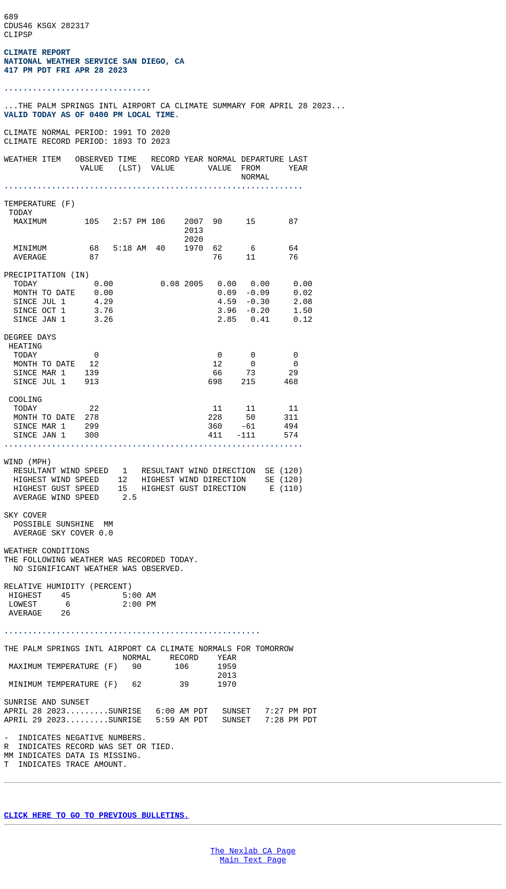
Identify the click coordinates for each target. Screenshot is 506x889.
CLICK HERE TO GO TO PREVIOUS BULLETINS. (96, 815)
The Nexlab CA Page (253, 851)
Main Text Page (253, 860)
